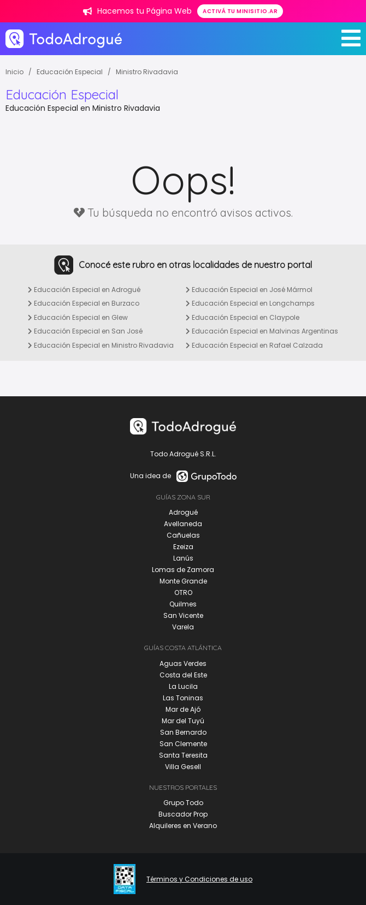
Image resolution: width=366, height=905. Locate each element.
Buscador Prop (183, 814)
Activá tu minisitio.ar (240, 11)
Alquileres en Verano (183, 825)
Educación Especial (70, 71)
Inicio (14, 71)
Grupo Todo (183, 802)
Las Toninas (183, 697)
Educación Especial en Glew (78, 317)
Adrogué (183, 512)
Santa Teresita (183, 755)
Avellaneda (183, 523)
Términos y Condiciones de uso (199, 879)
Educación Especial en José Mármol (249, 289)
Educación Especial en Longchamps (250, 303)
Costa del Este (183, 675)
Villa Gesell (183, 766)
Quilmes (183, 604)
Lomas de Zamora (183, 569)
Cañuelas (183, 535)
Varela (183, 627)
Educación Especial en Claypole (242, 317)
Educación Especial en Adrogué (84, 289)
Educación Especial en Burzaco (83, 303)
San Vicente (183, 615)
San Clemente (183, 743)
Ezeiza (183, 546)
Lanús (183, 558)
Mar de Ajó (183, 709)
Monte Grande (183, 581)
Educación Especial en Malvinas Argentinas (262, 331)
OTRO (183, 592)
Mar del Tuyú (183, 720)
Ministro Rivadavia (147, 71)
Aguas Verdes (183, 663)
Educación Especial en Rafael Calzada (254, 345)
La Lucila (183, 686)
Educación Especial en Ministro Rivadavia (101, 345)
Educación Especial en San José (85, 331)
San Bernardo (183, 732)
